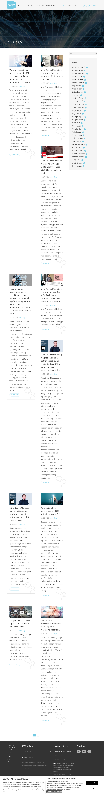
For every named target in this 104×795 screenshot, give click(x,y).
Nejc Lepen (76, 132)
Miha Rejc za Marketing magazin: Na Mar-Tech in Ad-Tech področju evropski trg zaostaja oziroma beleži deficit (51, 295)
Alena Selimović (78, 67)
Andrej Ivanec (77, 79)
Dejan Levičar (77, 92)
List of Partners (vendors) (54, 791)
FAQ (70, 5)
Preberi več (15, 154)
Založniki (40, 5)
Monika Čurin (77, 129)
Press (59, 5)
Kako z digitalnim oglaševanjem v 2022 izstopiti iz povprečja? (50, 511)
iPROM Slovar (28, 746)
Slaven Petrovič (78, 153)
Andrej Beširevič (78, 73)
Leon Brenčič (77, 101)
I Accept (92, 783)
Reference (50, 5)
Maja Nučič (76, 113)
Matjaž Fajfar (77, 120)
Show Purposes (92, 788)
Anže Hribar (77, 89)
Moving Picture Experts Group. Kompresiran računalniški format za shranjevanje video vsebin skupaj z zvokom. (34, 766)
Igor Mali (75, 95)
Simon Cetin (77, 147)
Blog (65, 5)
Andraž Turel (77, 70)
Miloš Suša (76, 126)
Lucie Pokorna (78, 104)
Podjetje (77, 5)
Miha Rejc (21, 86)
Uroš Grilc (76, 160)
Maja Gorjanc (77, 110)
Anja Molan (76, 86)
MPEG (27, 757)
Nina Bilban (77, 135)
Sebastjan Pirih (78, 144)
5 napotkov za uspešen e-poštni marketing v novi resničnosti (20, 623)
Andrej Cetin (77, 76)
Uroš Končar (77, 163)
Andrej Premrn (78, 82)
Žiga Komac (77, 166)
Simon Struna (77, 150)
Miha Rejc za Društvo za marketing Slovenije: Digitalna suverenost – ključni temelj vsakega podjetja (51, 166)
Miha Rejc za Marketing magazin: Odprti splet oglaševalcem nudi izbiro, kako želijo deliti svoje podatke (20, 514)
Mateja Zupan (78, 116)
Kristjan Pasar (78, 98)
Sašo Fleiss (76, 141)
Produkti (31, 5)
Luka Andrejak (78, 107)
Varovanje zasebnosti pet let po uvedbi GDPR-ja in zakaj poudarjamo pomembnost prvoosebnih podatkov (20, 76)
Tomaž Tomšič (78, 157)
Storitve (22, 5)
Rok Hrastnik (77, 138)
